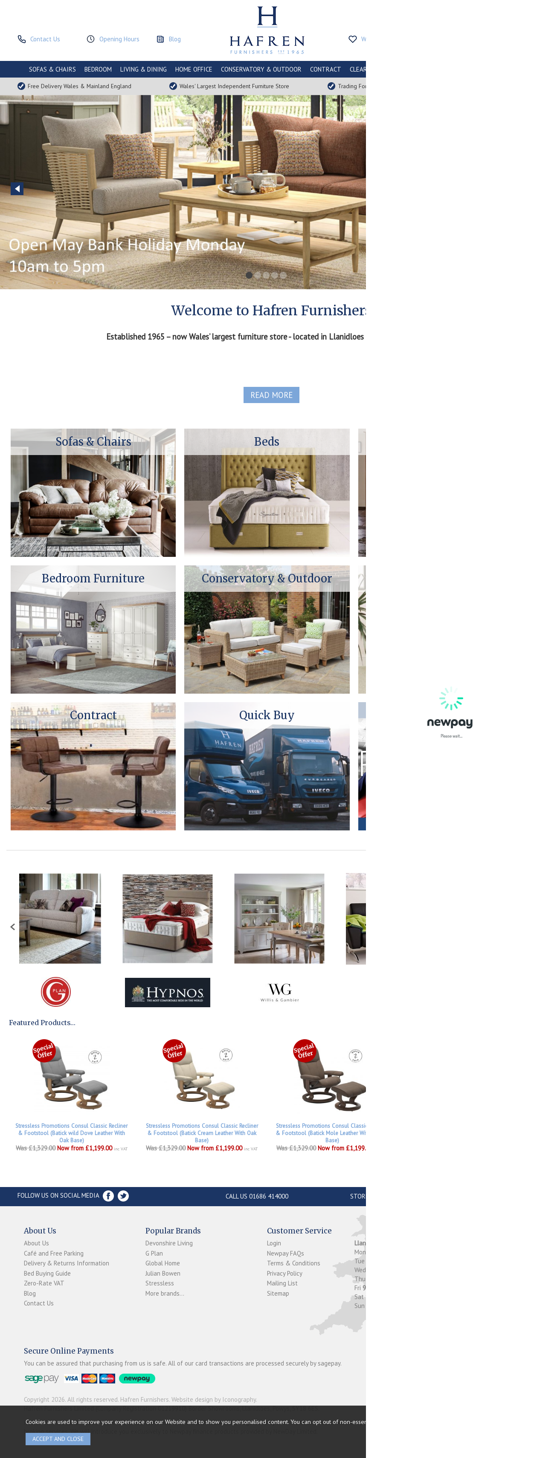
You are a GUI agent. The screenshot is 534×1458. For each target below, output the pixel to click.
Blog (30, 1293)
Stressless (159, 1283)
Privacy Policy (284, 1273)
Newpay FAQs (285, 1253)
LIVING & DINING (143, 69)
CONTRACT (325, 69)
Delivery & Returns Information (66, 1263)
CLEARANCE (366, 69)
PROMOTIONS (409, 69)
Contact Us (39, 1303)
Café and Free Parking (54, 1253)
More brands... (164, 1293)
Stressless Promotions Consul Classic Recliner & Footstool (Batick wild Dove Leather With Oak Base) (71, 1133)
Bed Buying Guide (47, 1273)
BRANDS (494, 69)
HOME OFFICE (193, 69)
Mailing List (282, 1283)
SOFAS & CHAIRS (52, 69)
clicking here (423, 1422)
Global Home (162, 1263)
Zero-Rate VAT (44, 1283)
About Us (36, 1243)
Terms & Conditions (293, 1263)
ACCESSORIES (455, 69)
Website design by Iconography (213, 1399)
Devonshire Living (169, 1243)
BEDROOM (98, 69)
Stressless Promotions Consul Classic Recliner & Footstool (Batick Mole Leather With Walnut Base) (332, 1133)
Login (274, 1243)
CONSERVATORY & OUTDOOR (261, 69)
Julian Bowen (162, 1273)
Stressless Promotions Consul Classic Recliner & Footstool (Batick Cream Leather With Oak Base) (202, 1133)
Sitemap (278, 1293)
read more (271, 395)
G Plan (154, 1253)
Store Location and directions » (401, 1196)
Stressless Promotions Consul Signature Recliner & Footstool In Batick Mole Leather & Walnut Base (462, 1133)
